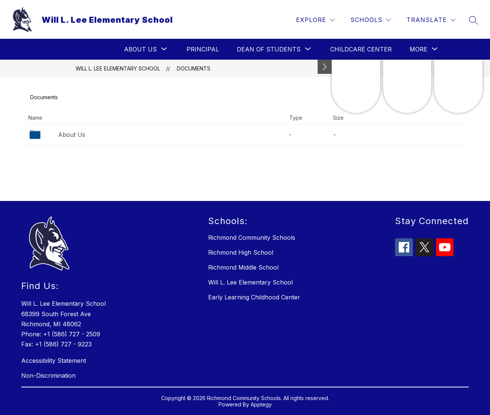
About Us (71, 134)
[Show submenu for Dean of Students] (268, 49)
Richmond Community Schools (251, 237)
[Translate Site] (431, 20)
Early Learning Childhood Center (254, 297)
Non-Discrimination (48, 375)
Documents (193, 68)
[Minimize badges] (325, 67)
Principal (203, 49)
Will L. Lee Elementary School (118, 68)
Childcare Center (361, 49)
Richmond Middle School (243, 267)
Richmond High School (240, 252)
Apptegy (261, 404)
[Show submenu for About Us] (140, 49)
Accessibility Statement (53, 360)
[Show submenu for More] (418, 49)
